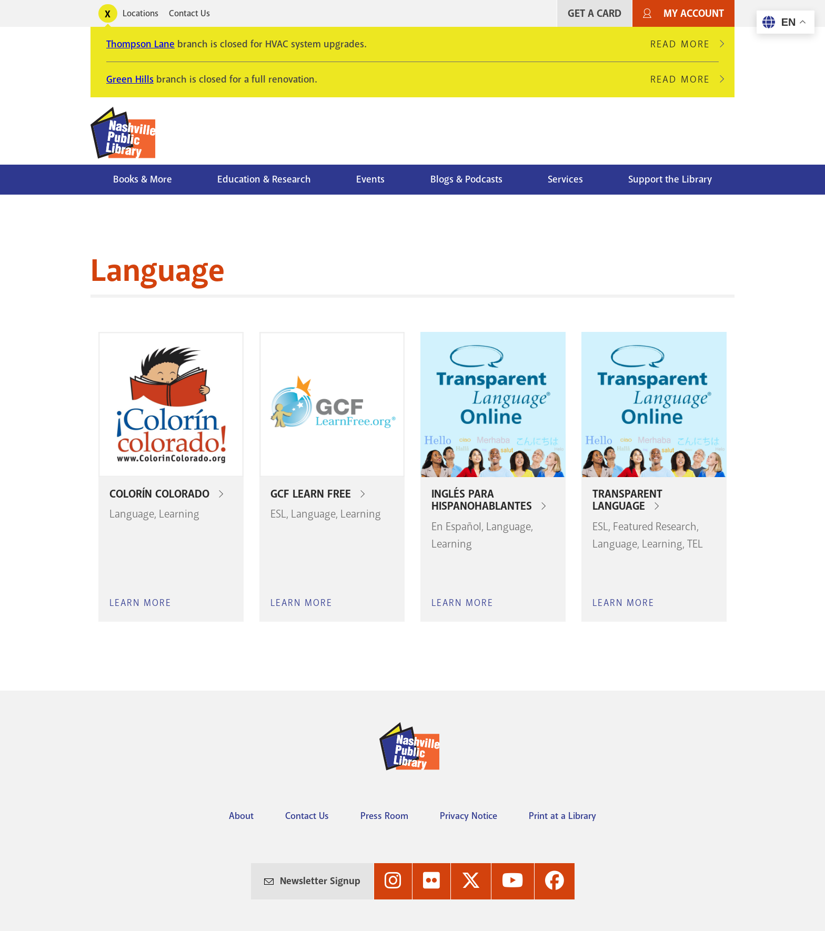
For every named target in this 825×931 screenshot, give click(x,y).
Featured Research (655, 526)
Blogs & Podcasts (466, 179)
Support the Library (670, 179)
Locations (140, 13)
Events (370, 179)
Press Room (384, 816)
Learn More (140, 603)
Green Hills (130, 79)
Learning (179, 514)
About (241, 816)
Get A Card (594, 13)
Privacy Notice (468, 816)
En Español (456, 526)
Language (131, 514)
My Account (693, 13)
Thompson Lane (140, 44)
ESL (278, 514)
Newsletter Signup (320, 881)
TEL (695, 544)
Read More (684, 44)
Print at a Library (562, 816)
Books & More (142, 179)
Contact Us (189, 13)
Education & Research (264, 179)
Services (565, 179)
